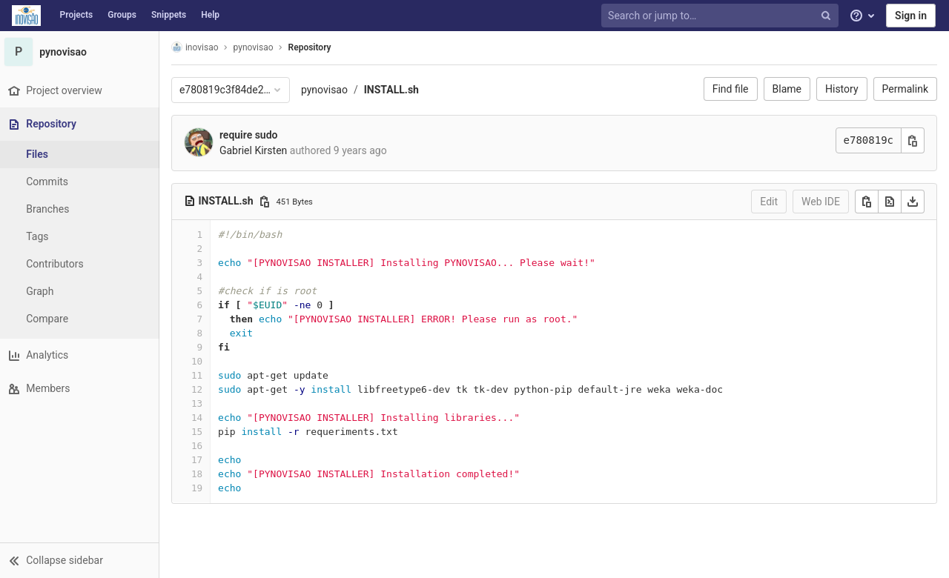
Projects (76, 15)
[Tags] (81, 236)
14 (200, 417)
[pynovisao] (81, 52)
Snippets (168, 15)
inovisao (198, 47)
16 (200, 445)
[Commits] (81, 182)
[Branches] (81, 209)
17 (200, 459)
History (842, 89)
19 (200, 488)
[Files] (81, 154)
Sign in (911, 15)
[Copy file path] (268, 201)
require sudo (252, 135)
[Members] (81, 388)
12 (200, 389)
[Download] (913, 201)
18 (200, 473)
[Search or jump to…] (721, 16)
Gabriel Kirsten (257, 150)
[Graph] (81, 291)
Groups (122, 15)
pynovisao (328, 90)
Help (210, 15)
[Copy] (867, 201)
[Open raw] (890, 201)
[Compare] (81, 319)
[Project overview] (81, 90)
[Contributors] (81, 264)
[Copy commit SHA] (913, 140)
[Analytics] (81, 355)
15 (200, 431)
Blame (787, 89)
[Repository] (82, 124)
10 (200, 361)
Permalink (905, 89)
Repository (313, 47)
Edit (769, 201)
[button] (81, 560)
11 (200, 375)
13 (200, 403)
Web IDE (820, 201)
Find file (730, 89)
